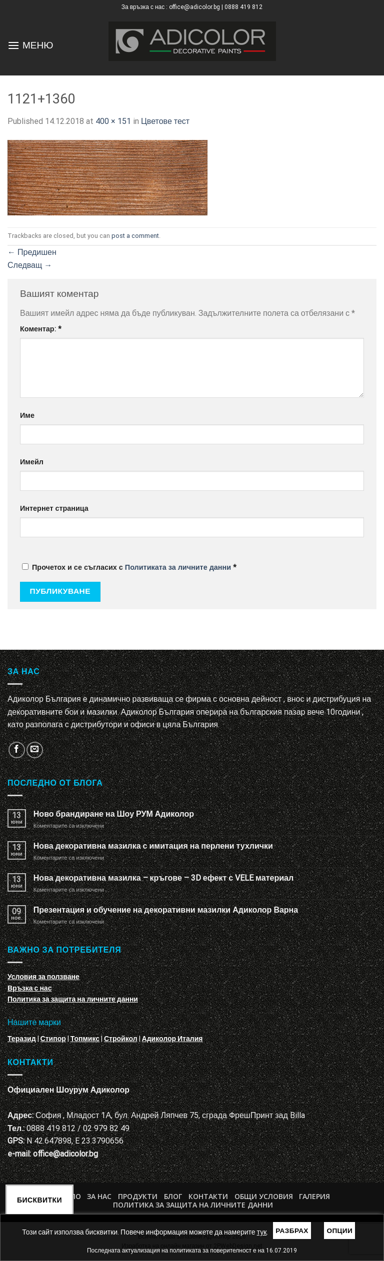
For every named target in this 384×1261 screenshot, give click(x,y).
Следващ (30, 265)
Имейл (32, 462)
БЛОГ (173, 1196)
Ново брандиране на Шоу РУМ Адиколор (114, 814)
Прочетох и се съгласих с (129, 567)
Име (27, 415)
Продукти (138, 1196)
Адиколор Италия (172, 1039)
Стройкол (121, 1039)
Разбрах (292, 1231)
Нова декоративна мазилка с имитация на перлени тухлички (153, 846)
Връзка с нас (30, 988)
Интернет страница (54, 508)
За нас (99, 1196)
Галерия (314, 1196)
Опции (339, 1231)
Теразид (22, 1039)
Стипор (53, 1039)
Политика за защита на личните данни (73, 999)
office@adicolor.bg (65, 1154)
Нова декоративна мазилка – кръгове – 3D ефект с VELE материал (164, 878)
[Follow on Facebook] (16, 750)
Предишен (32, 252)
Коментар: (41, 329)
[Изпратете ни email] (34, 750)
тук (262, 1232)
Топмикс (85, 1039)
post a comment (135, 235)
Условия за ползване (44, 977)
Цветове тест (165, 121)
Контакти (208, 1196)
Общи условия (263, 1196)
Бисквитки (39, 1200)
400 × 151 (113, 121)
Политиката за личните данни (178, 567)
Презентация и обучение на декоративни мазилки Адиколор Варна (166, 910)
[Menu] (14, 45)
